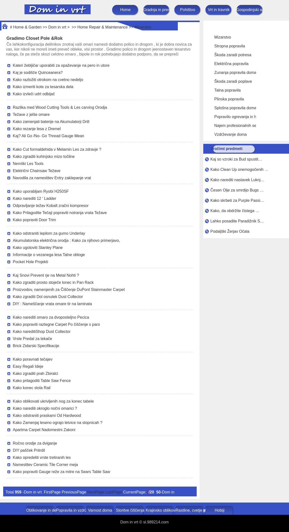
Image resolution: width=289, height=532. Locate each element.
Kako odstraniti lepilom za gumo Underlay (49, 233)
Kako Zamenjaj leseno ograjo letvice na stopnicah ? (57, 423)
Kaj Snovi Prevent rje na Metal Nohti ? (46, 275)
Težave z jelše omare (31, 114)
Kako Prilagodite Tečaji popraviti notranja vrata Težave (60, 213)
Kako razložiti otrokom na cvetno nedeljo (48, 80)
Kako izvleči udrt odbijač (34, 94)
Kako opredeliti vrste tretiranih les (42, 457)
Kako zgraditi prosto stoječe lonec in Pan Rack (53, 282)
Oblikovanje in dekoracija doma (40, 510)
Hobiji (219, 510)
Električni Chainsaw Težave (36, 171)
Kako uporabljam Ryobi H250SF (41, 191)
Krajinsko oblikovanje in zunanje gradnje (160, 510)
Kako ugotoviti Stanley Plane (38, 248)
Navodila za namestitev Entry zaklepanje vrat (52, 178)
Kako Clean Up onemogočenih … (239, 169)
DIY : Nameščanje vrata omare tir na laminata (52, 304)
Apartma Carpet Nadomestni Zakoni (44, 430)
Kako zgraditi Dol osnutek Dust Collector (48, 297)
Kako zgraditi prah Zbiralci (35, 373)
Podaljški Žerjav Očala (229, 231)
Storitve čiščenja (130, 510)
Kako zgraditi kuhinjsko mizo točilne (44, 156)
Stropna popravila (229, 46)
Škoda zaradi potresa (232, 55)
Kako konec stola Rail (31, 388)
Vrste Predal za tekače (32, 339)
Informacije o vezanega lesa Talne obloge (49, 255)
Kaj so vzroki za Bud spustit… (236, 159)
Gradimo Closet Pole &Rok (34, 38)
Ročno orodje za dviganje (35, 443)
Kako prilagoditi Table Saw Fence (42, 381)
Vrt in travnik (218, 10)
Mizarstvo (142, 27)
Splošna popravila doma (235, 108)
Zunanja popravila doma (235, 72)
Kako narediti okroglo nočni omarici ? (45, 408)
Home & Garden (27, 27)
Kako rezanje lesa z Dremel (37, 129)
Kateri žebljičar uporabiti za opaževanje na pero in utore (61, 65)
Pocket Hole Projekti (30, 262)
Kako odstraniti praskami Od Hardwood (47, 415)
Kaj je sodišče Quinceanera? (38, 72)
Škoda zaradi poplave (233, 81)
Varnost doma (100, 510)
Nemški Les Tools (28, 164)
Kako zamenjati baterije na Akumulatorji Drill (51, 122)
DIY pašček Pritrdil (29, 450)
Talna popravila (227, 90)
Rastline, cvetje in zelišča (190, 510)
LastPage (114, 492)
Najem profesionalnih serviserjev (242, 125)
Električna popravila (231, 64)
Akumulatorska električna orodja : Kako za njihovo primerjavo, (66, 240)
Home (125, 10)
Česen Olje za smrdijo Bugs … (237, 190)
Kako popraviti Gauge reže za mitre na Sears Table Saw (61, 472)
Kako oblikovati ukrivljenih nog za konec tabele (53, 401)
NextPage (95, 492)
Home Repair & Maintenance (102, 27)
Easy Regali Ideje (28, 366)
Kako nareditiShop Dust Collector (42, 331)
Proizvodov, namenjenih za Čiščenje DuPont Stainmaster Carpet (69, 289)
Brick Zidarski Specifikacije (36, 346)
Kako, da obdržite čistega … (234, 211)
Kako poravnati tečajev (32, 359)
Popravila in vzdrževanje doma (70, 510)
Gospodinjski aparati (249, 10)
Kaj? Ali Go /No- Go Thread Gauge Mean (48, 136)
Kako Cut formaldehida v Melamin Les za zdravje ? (57, 149)
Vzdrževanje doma (230, 134)
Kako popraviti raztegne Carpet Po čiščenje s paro (56, 324)
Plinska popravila (229, 99)
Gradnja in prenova (156, 10)
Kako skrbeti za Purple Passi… (237, 200)
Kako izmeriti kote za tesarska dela (43, 87)
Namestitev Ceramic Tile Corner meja (45, 465)
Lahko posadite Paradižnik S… (237, 221)
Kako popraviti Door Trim (34, 220)
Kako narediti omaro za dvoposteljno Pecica (51, 317)
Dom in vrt (57, 27)
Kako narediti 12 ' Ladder (34, 198)
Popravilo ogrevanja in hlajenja (241, 117)
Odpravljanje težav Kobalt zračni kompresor (50, 206)
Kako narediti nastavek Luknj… (237, 180)
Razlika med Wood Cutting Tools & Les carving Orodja (60, 107)
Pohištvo (187, 10)
